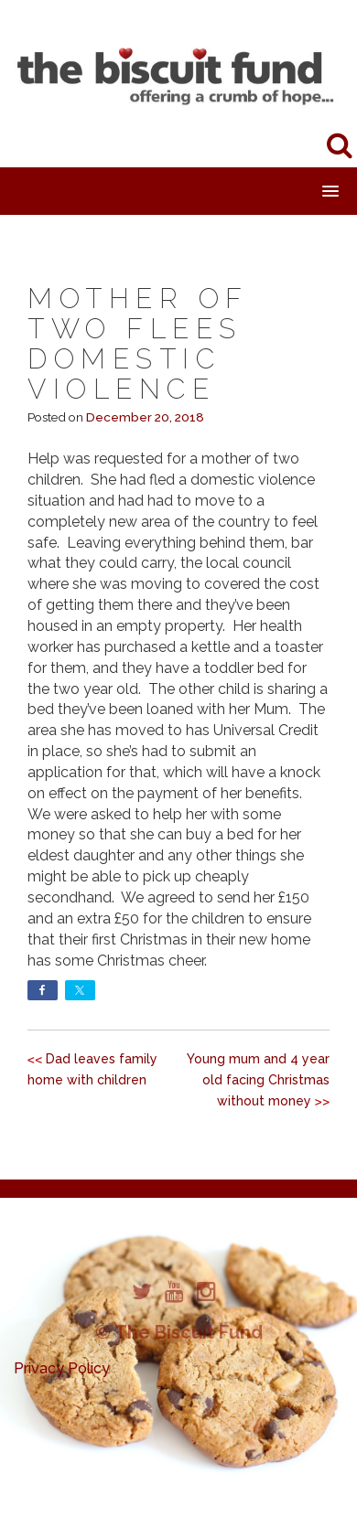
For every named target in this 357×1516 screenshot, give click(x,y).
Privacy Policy (62, 1368)
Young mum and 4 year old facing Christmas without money (258, 1080)
